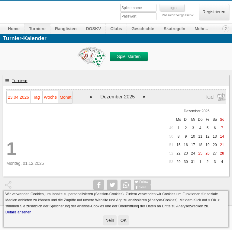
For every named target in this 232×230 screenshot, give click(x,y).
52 (171, 153)
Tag (36, 97)
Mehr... (201, 28)
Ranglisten (66, 28)
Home (14, 28)
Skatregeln (174, 28)
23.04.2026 (18, 97)
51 (171, 145)
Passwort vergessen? (177, 15)
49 (171, 128)
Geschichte (142, 28)
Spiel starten (129, 56)
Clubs (116, 28)
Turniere (37, 28)
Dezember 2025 (196, 111)
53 (171, 162)
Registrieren (213, 11)
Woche (50, 97)
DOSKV (93, 28)
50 (171, 136)
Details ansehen (18, 212)
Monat (65, 97)
